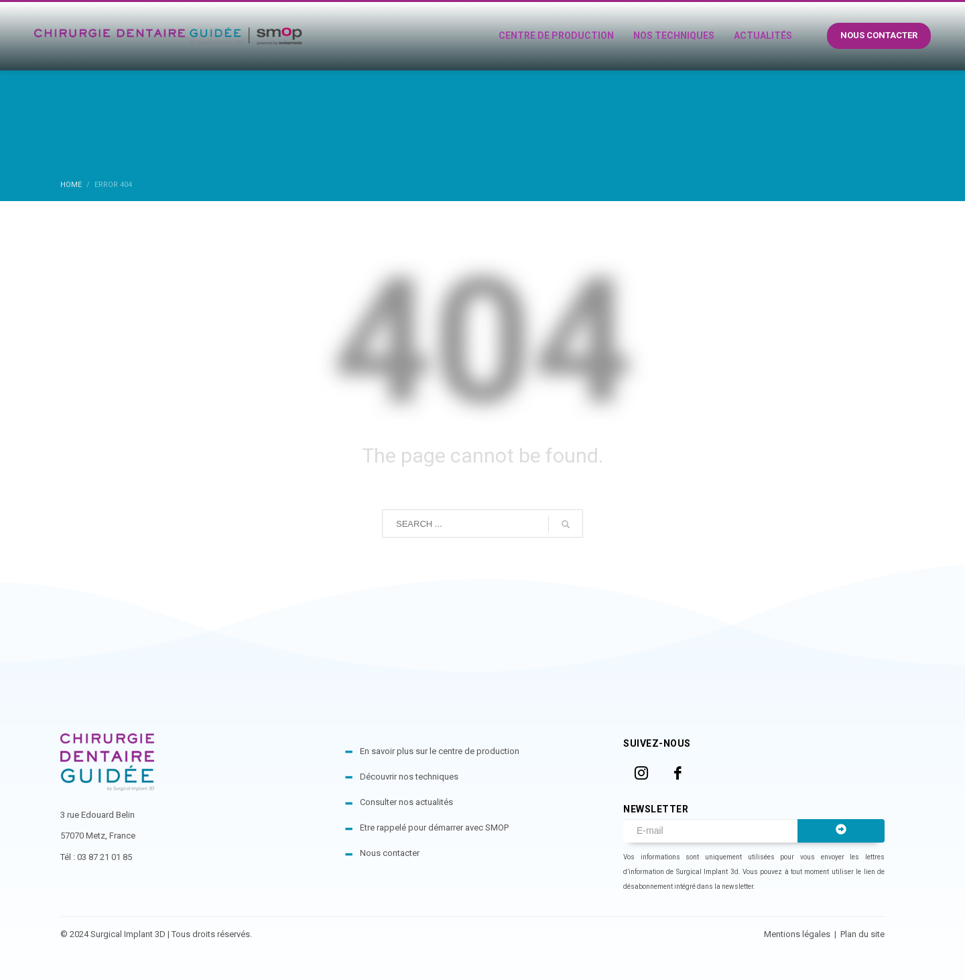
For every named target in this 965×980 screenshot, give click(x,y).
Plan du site (862, 934)
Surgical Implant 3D (128, 934)
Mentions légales (798, 934)
